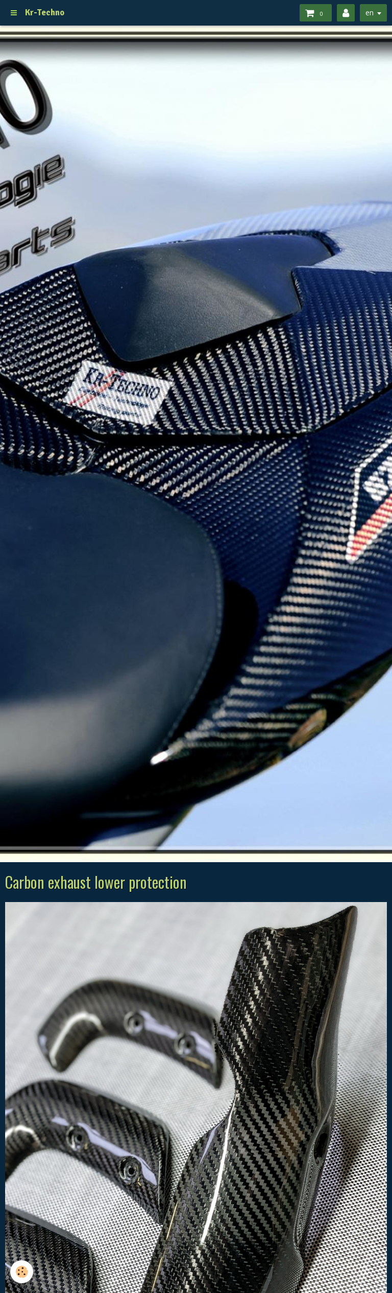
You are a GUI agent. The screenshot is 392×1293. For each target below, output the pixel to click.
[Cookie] (21, 1271)
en (369, 12)
